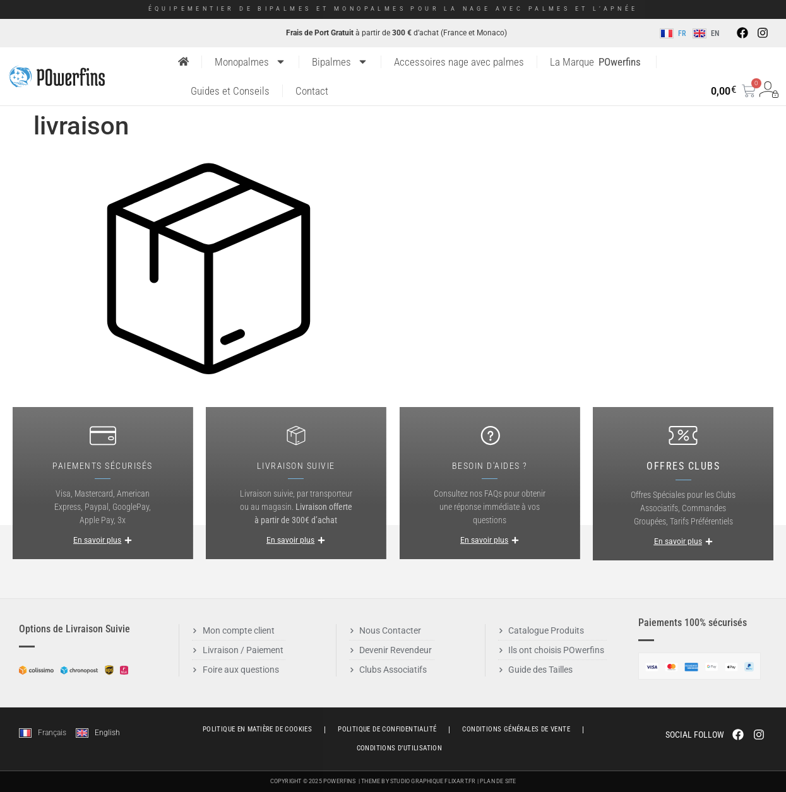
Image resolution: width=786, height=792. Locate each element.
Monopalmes (250, 61)
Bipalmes (340, 61)
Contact (311, 91)
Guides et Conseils (230, 91)
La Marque (595, 62)
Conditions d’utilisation (400, 748)
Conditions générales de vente (516, 729)
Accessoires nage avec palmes (459, 62)
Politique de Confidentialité (387, 729)
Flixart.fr (459, 781)
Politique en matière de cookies (257, 729)
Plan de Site (498, 781)
